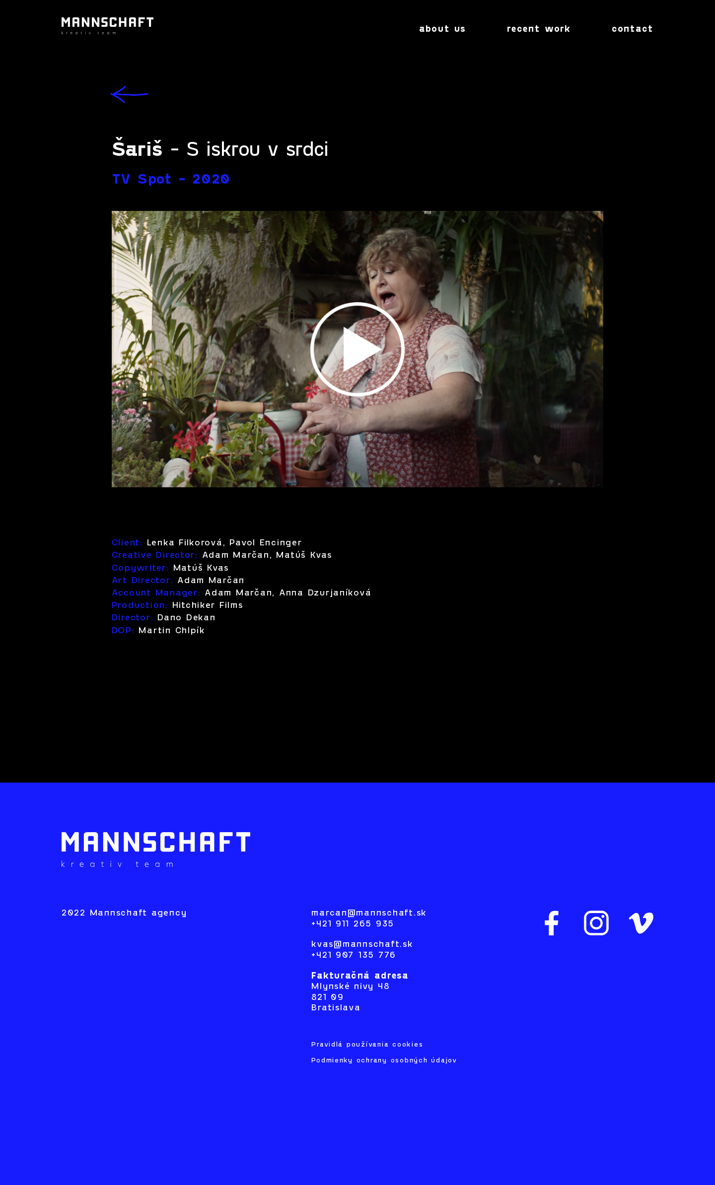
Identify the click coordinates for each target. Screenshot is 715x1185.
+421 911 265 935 (352, 924)
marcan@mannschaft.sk (369, 913)
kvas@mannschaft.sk (362, 944)
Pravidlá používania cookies (367, 1045)
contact (632, 29)
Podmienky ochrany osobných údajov (384, 1060)
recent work (539, 29)
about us (442, 29)
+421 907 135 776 (353, 955)
